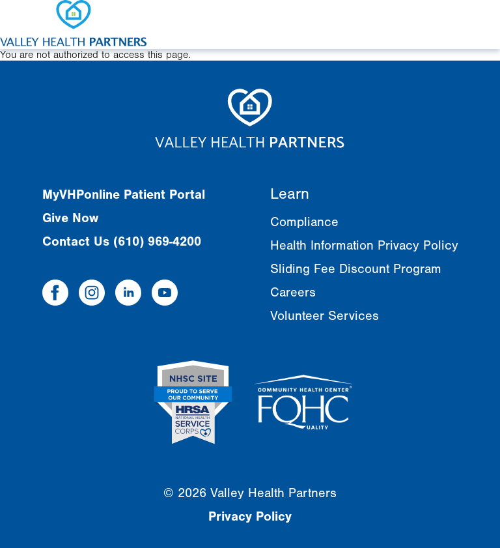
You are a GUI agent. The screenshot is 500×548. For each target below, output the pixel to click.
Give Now (70, 217)
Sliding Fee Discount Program (355, 268)
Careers (293, 292)
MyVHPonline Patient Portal (123, 194)
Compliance (304, 221)
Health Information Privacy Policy (364, 245)
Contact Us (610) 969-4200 (121, 241)
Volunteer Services (324, 315)
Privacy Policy (250, 516)
